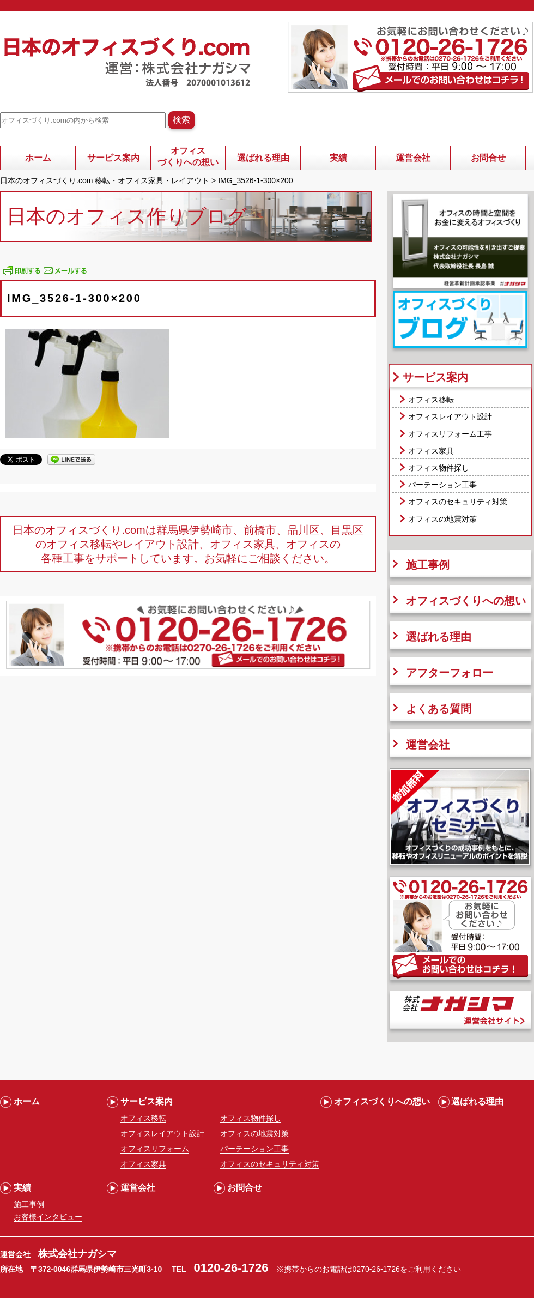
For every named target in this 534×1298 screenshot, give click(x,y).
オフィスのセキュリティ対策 (457, 501)
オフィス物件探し (438, 467)
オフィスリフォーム (154, 1148)
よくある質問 (438, 709)
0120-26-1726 (231, 1268)
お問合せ (488, 157)
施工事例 (428, 565)
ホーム (38, 157)
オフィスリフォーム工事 (450, 434)
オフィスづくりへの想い (188, 156)
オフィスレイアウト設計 (450, 416)
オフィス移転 (431, 399)
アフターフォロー (449, 673)
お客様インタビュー (48, 1216)
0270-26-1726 (376, 1269)
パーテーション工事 (442, 484)
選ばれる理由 (263, 157)
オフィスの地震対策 (442, 519)
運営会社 (413, 157)
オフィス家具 (431, 450)
